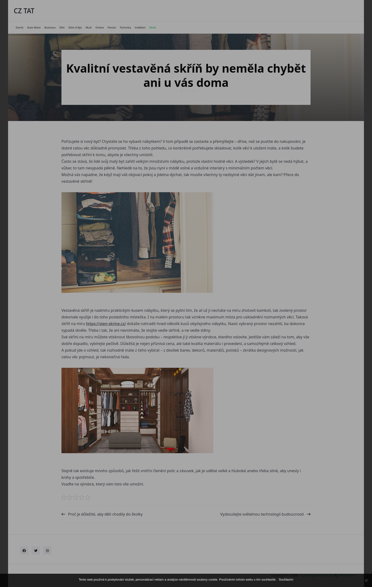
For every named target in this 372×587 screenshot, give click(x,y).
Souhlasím (286, 579)
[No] (366, 580)
